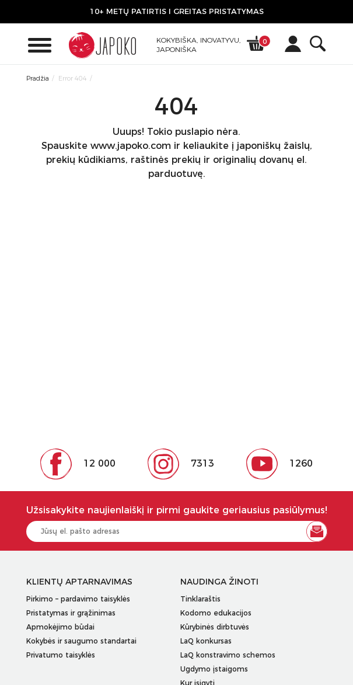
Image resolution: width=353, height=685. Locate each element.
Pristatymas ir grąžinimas (71, 612)
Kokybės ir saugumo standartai (81, 641)
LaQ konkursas (206, 641)
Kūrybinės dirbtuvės (214, 627)
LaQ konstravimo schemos (227, 655)
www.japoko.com (130, 145)
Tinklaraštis (200, 598)
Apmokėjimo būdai (60, 627)
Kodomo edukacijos (215, 612)
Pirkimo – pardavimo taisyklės (78, 598)
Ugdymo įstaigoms (214, 669)
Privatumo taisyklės (60, 655)
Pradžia (37, 78)
